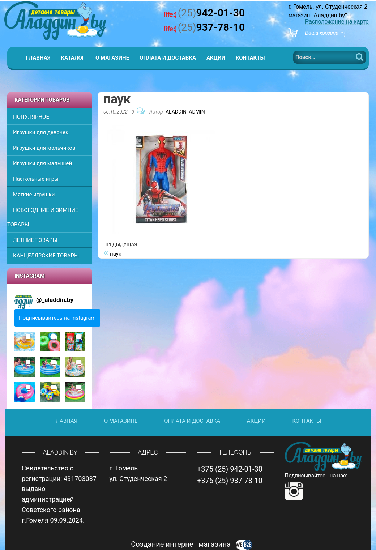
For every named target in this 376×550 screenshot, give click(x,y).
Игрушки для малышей (42, 163)
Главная (38, 58)
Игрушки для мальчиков (44, 148)
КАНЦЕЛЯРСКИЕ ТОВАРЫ (46, 255)
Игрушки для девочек (40, 132)
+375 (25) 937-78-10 (229, 480)
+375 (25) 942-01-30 (229, 469)
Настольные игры (36, 179)
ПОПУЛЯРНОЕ (31, 117)
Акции (215, 58)
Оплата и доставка (168, 58)
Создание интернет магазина (191, 544)
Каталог (73, 58)
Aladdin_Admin (185, 112)
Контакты (250, 58)
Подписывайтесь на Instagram (57, 318)
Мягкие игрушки (34, 194)
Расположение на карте (337, 21)
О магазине (112, 58)
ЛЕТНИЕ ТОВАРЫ (35, 240)
